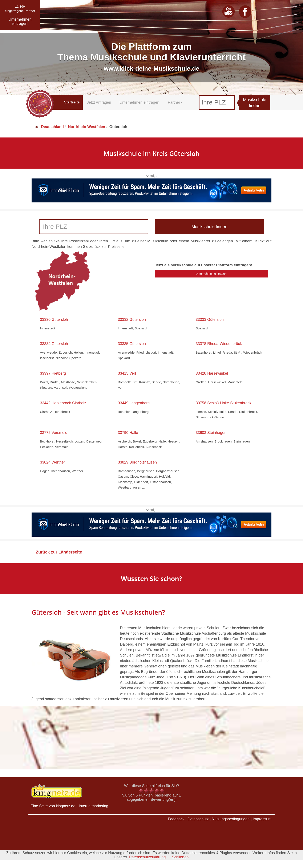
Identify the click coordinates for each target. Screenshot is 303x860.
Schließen (180, 857)
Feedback (176, 819)
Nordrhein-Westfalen (86, 127)
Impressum (262, 819)
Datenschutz (198, 819)
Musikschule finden (254, 102)
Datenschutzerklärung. (148, 857)
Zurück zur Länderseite (59, 552)
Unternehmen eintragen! (211, 273)
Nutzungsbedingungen (231, 819)
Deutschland (49, 127)
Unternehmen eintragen (139, 102)
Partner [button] (175, 102)
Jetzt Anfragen (99, 102)
